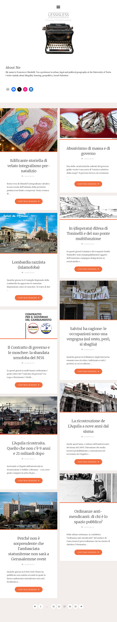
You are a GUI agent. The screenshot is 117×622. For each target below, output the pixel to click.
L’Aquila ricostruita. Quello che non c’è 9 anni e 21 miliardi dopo (28, 448)
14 (70, 606)
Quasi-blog (29, 176)
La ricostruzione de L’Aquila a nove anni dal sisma (88, 426)
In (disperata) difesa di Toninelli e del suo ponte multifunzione (88, 233)
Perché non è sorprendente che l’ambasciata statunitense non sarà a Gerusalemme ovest (28, 548)
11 (53, 606)
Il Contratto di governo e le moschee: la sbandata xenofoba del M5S (29, 352)
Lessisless (58, 15)
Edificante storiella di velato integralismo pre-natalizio (28, 165)
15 (76, 606)
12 (59, 606)
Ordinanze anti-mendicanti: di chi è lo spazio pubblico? (88, 516)
